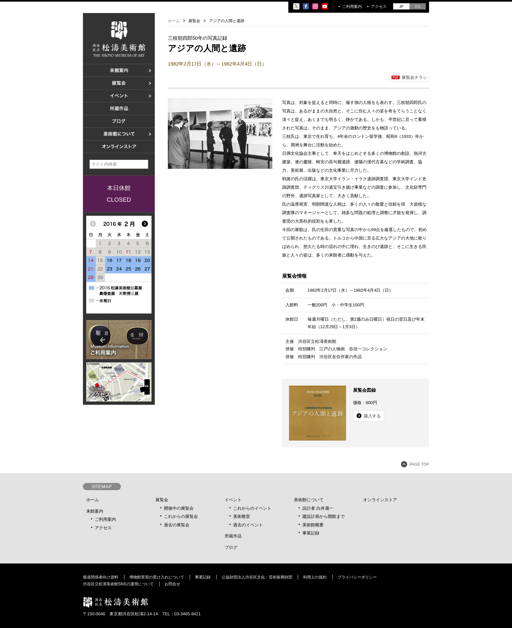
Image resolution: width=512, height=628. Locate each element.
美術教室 (241, 516)
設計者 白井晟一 (317, 508)
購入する (372, 416)
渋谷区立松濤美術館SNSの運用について (118, 584)
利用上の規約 (315, 577)
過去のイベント (248, 524)
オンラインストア (380, 499)
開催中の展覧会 (179, 508)
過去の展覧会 (176, 524)
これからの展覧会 (181, 516)
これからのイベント (252, 508)
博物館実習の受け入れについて (156, 577)
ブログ (231, 547)
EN (417, 6)
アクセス (379, 6)
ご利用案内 (352, 6)
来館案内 (94, 511)
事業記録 (310, 533)
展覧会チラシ (414, 77)
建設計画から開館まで (323, 516)
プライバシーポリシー (357, 577)
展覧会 (161, 499)
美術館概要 (313, 524)
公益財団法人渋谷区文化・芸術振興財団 (257, 577)
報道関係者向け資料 (100, 577)
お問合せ (172, 584)
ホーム (174, 21)
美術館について (309, 499)
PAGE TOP (419, 464)
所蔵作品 (233, 535)
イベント (233, 499)
